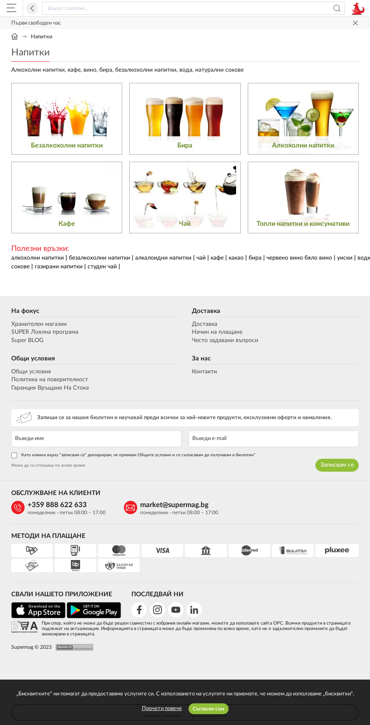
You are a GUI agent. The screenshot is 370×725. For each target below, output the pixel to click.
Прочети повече (162, 708)
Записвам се (337, 465)
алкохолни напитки (37, 258)
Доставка (206, 311)
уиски (344, 258)
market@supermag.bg (174, 504)
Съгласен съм (208, 708)
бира (255, 258)
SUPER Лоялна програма (44, 332)
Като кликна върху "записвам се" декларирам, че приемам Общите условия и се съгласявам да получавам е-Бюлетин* (133, 455)
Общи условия (33, 358)
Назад (32, 8)
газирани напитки (59, 267)
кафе (217, 258)
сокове (20, 267)
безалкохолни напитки (99, 258)
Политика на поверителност (49, 379)
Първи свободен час (36, 23)
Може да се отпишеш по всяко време (48, 465)
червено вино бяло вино (299, 258)
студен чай (102, 267)
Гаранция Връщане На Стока (50, 388)
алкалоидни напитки (163, 258)
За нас (201, 358)
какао (236, 258)
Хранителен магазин (39, 324)
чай (201, 258)
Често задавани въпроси (225, 340)
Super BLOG (27, 340)
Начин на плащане (217, 332)
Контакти (204, 372)
